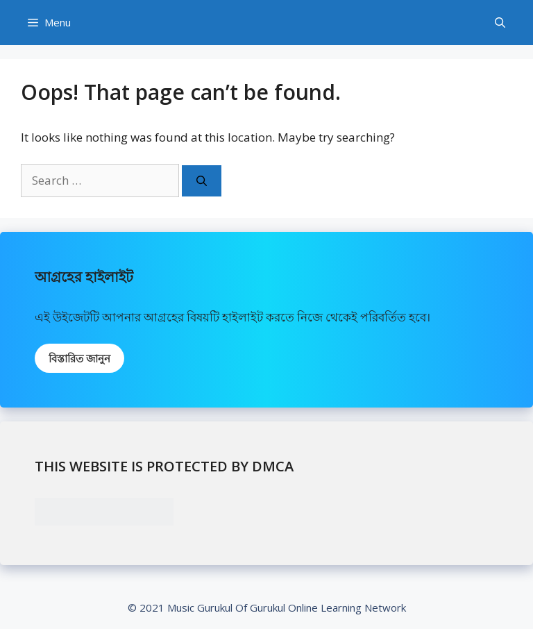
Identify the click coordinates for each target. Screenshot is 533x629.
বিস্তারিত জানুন (79, 358)
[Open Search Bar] (500, 22)
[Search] (201, 180)
